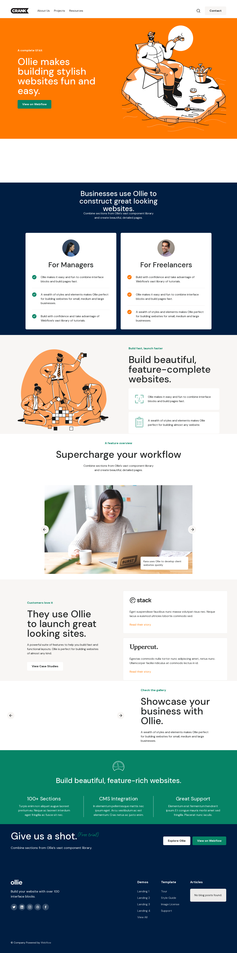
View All (142, 917)
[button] (44, 529)
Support (166, 911)
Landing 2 (143, 898)
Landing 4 (143, 911)
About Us (43, 11)
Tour (164, 891)
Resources (76, 11)
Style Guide (168, 898)
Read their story (142, 624)
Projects (59, 11)
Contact (216, 11)
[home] (20, 10)
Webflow (46, 942)
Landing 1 (143, 891)
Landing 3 (143, 904)
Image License (170, 904)
